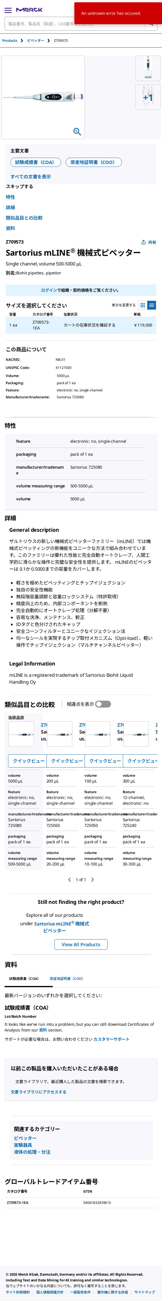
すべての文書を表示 (30, 177)
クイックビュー (29, 761)
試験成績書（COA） (35, 162)
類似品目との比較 (24, 218)
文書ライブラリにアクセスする (38, 1092)
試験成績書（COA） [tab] (25, 978)
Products (9, 40)
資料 (10, 228)
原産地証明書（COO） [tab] (67, 978)
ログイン (49, 290)
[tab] (14, 40)
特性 (10, 197)
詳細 (10, 207)
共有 (148, 242)
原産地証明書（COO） (93, 162)
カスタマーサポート (111, 1039)
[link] (18, 1292)
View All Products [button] (81, 944)
